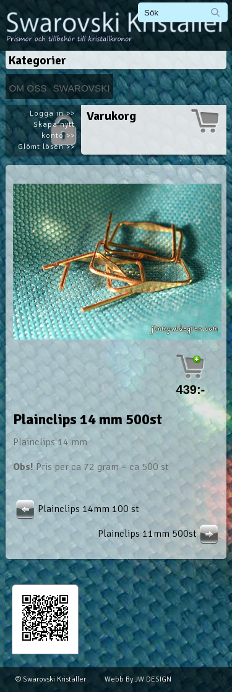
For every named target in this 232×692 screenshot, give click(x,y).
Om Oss (27, 88)
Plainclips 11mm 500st (159, 534)
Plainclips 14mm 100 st (76, 509)
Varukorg (111, 116)
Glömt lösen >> (46, 147)
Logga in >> (52, 113)
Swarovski (81, 88)
